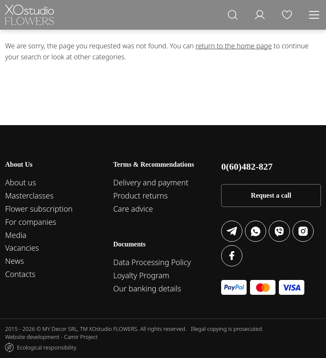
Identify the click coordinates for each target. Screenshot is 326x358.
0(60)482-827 (247, 166)
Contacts (20, 274)
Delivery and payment (150, 182)
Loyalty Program (141, 275)
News (14, 261)
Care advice (133, 209)
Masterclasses (29, 195)
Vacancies (22, 248)
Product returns (140, 195)
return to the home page (234, 45)
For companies (30, 222)
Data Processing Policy (152, 262)
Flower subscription (39, 209)
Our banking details (147, 288)
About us (20, 182)
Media (15, 235)
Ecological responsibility (46, 347)
